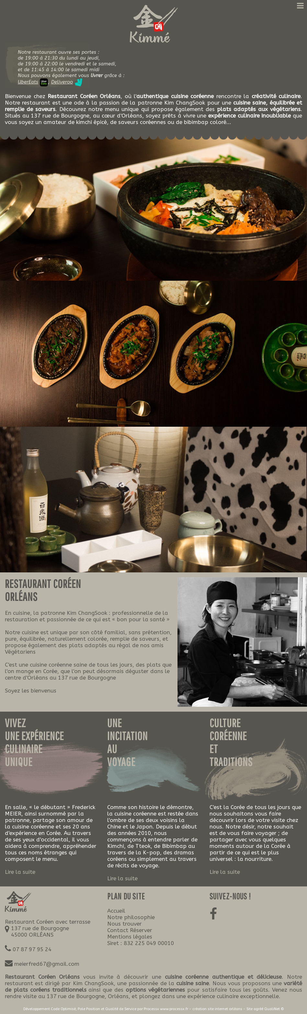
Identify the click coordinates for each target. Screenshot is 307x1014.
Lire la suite (20, 872)
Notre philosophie (131, 917)
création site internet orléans (217, 1009)
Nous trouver (124, 923)
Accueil (116, 910)
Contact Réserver (129, 930)
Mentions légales (129, 936)
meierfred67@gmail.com (46, 964)
